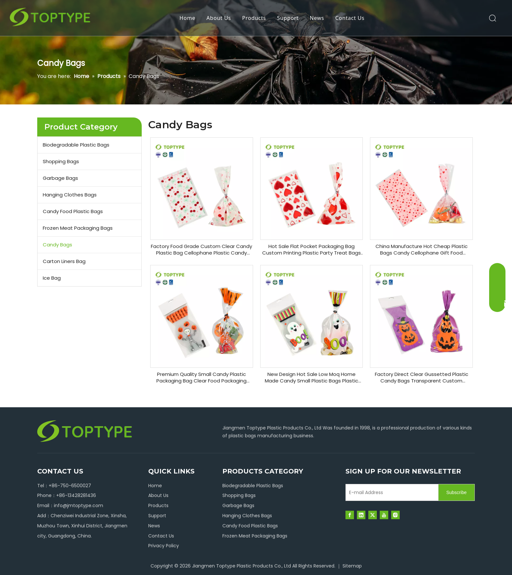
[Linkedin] (361, 515)
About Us (218, 18)
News (317, 18)
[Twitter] (372, 515)
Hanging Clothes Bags (70, 194)
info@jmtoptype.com (78, 505)
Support (287, 18)
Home (188, 18)
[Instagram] (395, 515)
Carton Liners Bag (64, 261)
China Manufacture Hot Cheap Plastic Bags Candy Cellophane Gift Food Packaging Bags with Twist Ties (422, 249)
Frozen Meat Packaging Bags (78, 228)
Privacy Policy (163, 545)
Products (254, 18)
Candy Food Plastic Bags (73, 211)
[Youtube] (384, 515)
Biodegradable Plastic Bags (76, 144)
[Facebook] (349, 515)
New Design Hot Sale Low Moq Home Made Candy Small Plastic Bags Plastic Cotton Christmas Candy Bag (311, 377)
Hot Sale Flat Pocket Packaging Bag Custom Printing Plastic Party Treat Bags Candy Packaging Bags (311, 249)
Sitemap (352, 566)
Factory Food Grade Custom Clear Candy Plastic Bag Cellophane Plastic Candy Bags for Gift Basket (201, 249)
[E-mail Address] (390, 492)
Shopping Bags (61, 161)
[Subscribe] (456, 492)
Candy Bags (57, 244)
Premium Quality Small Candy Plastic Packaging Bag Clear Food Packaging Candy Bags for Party (201, 377)
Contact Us (349, 18)
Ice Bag (52, 277)
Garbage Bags (60, 178)
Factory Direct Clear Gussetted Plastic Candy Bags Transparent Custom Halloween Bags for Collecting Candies (421, 377)
